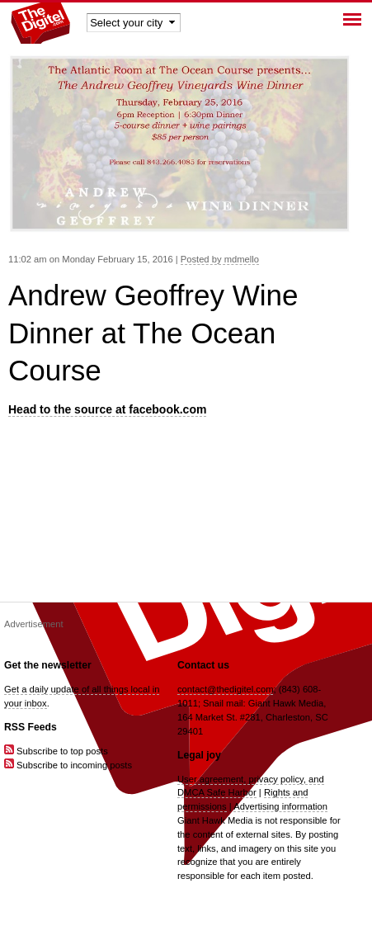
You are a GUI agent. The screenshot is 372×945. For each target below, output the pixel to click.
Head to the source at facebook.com (107, 409)
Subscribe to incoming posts (68, 765)
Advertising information (280, 806)
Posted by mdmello (220, 259)
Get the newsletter (48, 665)
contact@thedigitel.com (225, 689)
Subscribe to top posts (56, 751)
